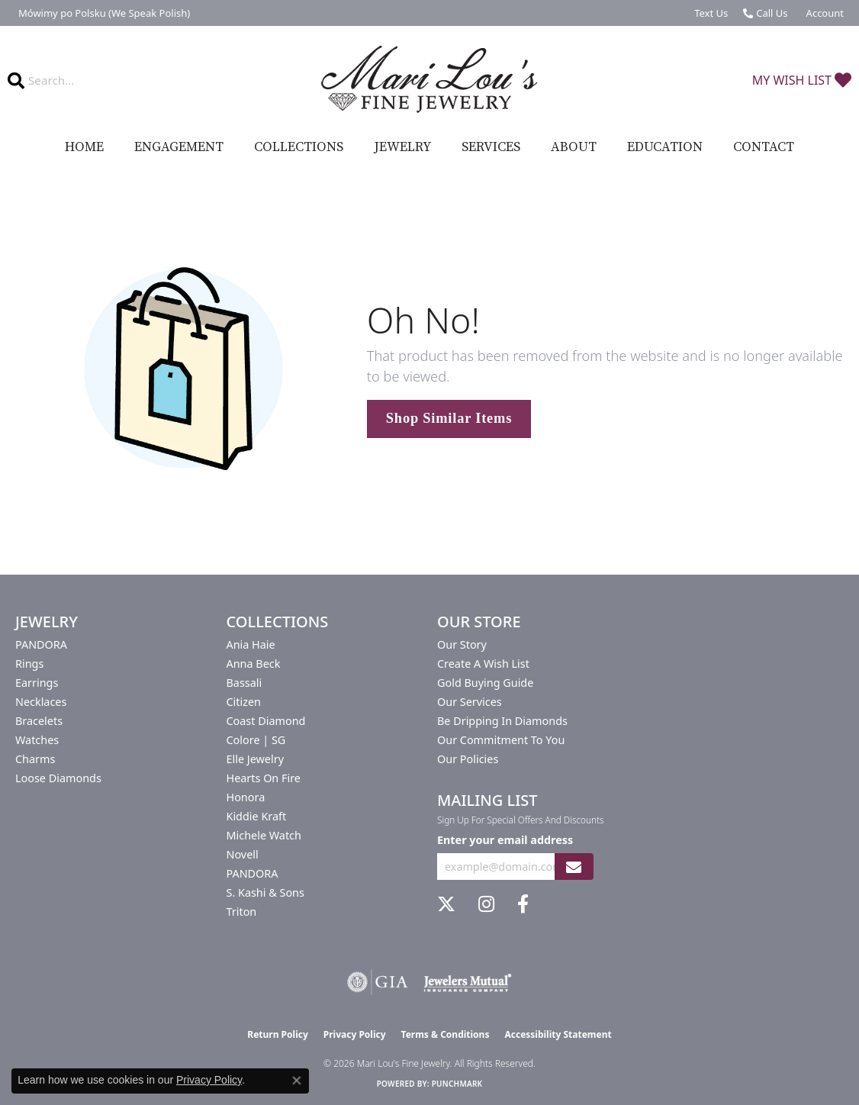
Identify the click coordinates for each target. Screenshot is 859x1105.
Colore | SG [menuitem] (256, 740)
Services (491, 147)
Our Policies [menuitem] (467, 759)
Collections (298, 147)
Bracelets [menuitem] (39, 721)
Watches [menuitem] (37, 740)
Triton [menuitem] (242, 911)
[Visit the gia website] (377, 982)
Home (84, 147)
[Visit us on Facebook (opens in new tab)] (523, 904)
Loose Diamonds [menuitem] (58, 778)
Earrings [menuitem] (36, 682)
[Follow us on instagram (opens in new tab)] (486, 904)
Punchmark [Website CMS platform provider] (457, 1083)
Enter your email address (505, 840)
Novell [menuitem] (243, 854)
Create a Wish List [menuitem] (483, 663)
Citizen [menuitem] (244, 701)
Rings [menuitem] (29, 663)
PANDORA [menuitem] (41, 644)
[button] (823, 13)
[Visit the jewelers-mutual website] (467, 982)
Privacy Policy (354, 1034)
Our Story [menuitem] (462, 644)
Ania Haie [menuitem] (251, 644)
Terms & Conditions (445, 1034)
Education (665, 147)
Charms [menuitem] (35, 759)
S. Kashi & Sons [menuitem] (265, 892)
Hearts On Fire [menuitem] (264, 778)
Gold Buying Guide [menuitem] (485, 682)
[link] (102, 13)
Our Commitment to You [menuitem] (501, 740)
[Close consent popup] (296, 1080)
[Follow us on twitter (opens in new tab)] (446, 904)
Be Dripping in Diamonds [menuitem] (502, 721)
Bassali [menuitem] (244, 682)
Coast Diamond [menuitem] (266, 721)
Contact (763, 147)
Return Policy (277, 1034)
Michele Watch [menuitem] (264, 835)
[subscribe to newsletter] (574, 866)
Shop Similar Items (449, 418)
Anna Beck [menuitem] (254, 663)
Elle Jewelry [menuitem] (255, 759)
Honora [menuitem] (246, 797)
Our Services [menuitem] (469, 701)
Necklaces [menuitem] (40, 701)
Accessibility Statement (557, 1034)
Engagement (179, 147)
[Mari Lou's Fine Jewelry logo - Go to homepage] (429, 80)
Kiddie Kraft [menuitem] (257, 816)
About (574, 147)
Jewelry (402, 147)
